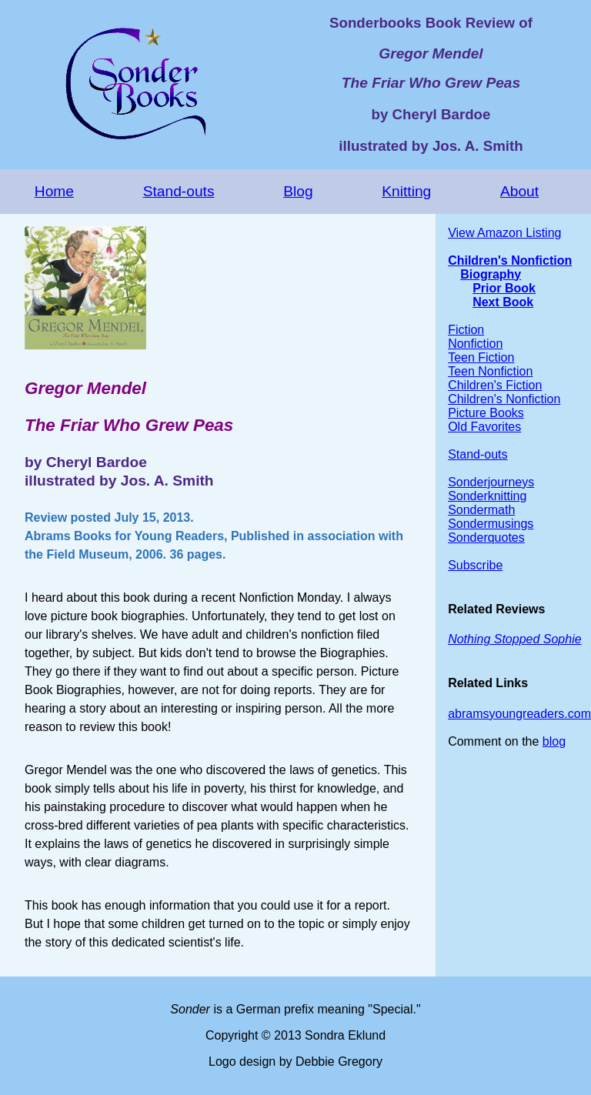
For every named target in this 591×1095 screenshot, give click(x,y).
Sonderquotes (486, 537)
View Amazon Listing (504, 232)
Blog (297, 191)
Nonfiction (475, 343)
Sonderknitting (487, 495)
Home (54, 191)
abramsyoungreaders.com (519, 713)
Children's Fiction (495, 385)
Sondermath (481, 509)
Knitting (406, 191)
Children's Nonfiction (510, 260)
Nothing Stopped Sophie (514, 639)
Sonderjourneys (491, 482)
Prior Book (504, 288)
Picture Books (486, 412)
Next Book (502, 302)
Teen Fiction (481, 357)
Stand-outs (179, 191)
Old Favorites (484, 426)
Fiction (466, 329)
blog (554, 741)
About (519, 191)
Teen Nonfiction (490, 371)
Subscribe (475, 565)
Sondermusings (490, 523)
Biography (490, 274)
